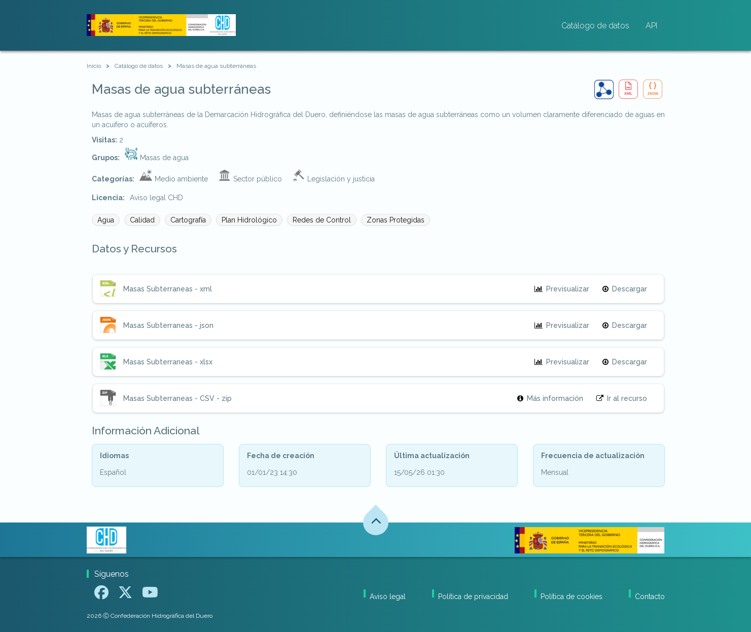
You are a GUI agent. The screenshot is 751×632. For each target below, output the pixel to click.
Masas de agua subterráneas (216, 65)
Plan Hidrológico (249, 220)
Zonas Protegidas (395, 220)
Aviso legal (388, 596)
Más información (550, 398)
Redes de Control (322, 220)
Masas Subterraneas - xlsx (167, 362)
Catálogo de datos (595, 25)
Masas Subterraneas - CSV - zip (177, 398)
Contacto (650, 596)
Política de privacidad (473, 596)
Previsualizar (561, 289)
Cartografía (188, 220)
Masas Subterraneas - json (168, 325)
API (651, 25)
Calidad (142, 220)
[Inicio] (94, 66)
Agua (105, 220)
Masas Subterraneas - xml (167, 289)
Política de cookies (571, 596)
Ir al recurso (621, 398)
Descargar (624, 289)
